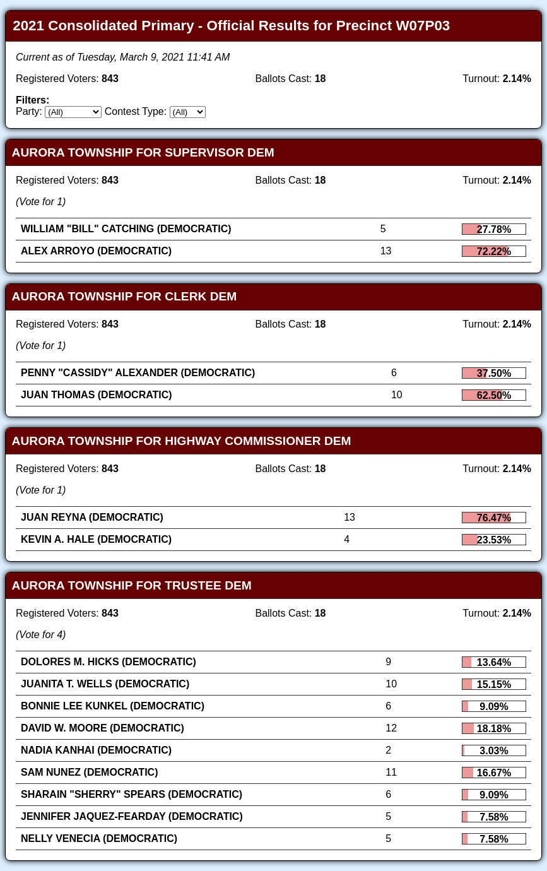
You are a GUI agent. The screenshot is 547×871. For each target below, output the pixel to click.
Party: (29, 111)
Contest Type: (136, 111)
